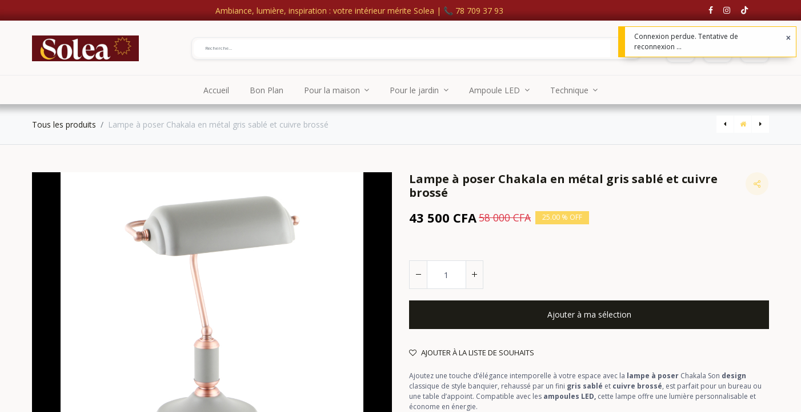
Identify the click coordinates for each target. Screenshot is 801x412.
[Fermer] (788, 37)
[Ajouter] (474, 274)
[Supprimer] (418, 274)
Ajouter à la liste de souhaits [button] (471, 352)
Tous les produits (64, 124)
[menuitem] (216, 90)
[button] (589, 314)
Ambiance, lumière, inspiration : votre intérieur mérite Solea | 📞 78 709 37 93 (359, 10)
